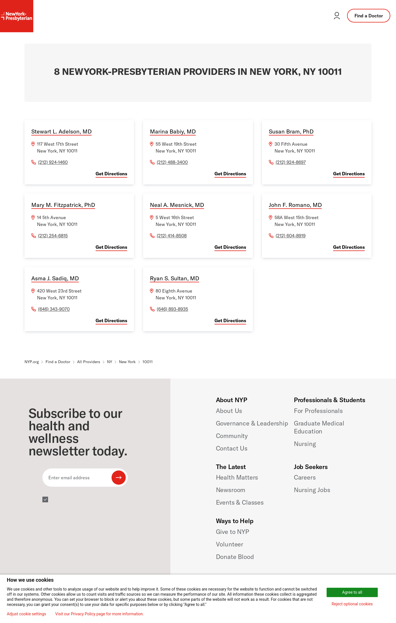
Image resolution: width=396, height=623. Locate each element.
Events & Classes (240, 502)
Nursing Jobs (312, 490)
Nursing (305, 444)
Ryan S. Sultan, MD (174, 278)
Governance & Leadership (252, 423)
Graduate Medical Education (319, 427)
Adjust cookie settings (26, 614)
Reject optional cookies (352, 604)
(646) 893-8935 (172, 309)
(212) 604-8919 (291, 235)
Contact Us (232, 448)
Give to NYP (232, 532)
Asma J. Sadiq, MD (55, 278)
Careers (305, 477)
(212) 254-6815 (53, 235)
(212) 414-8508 (172, 235)
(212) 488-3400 (172, 162)
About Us (229, 411)
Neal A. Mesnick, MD (177, 204)
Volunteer (230, 544)
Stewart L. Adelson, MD (61, 131)
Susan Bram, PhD (291, 131)
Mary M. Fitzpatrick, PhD (63, 204)
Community (232, 436)
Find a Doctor (368, 15)
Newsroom (231, 490)
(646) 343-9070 (54, 309)
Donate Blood (235, 557)
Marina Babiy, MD (173, 131)
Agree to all (352, 592)
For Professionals (318, 411)
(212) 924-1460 (53, 162)
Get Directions (111, 173)
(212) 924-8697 (291, 162)
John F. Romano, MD (295, 204)
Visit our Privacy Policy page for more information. (99, 614)
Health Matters (237, 477)
